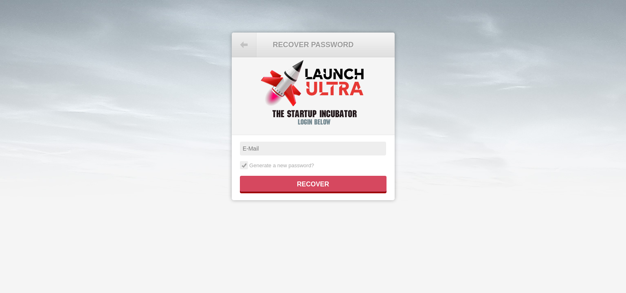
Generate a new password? (277, 165)
